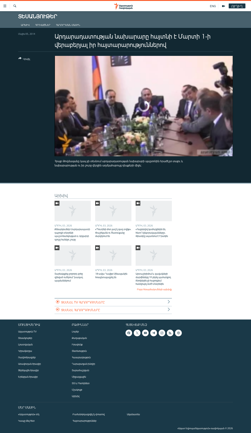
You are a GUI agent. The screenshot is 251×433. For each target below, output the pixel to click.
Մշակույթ (77, 389)
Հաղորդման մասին (68, 24)
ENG (213, 6)
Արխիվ (25, 24)
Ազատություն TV (27, 331)
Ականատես (133, 414)
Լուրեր (75, 331)
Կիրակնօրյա (25, 350)
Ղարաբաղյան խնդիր (83, 363)
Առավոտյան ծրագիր (29, 363)
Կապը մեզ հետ (26, 420)
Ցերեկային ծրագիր (28, 370)
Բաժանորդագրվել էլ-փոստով (89, 414)
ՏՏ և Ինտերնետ (81, 383)
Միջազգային (79, 376)
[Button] (24, 59)
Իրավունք (77, 344)
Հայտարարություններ (84, 420)
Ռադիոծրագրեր (27, 357)
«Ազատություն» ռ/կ (28, 414)
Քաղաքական (79, 337)
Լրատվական (25, 344)
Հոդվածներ (42, 24)
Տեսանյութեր (25, 337)
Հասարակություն (81, 357)
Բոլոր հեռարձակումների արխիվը (154, 289)
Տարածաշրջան (80, 370)
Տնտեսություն (79, 350)
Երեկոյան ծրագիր (28, 376)
